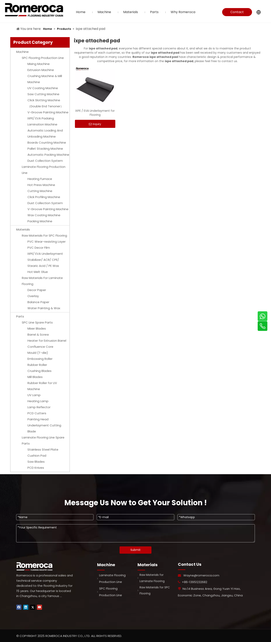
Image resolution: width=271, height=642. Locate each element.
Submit (135, 550)
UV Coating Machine (42, 88)
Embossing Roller (40, 359)
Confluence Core (40, 346)
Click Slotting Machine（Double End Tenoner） (45, 103)
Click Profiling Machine (43, 197)
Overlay (33, 296)
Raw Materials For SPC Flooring (44, 235)
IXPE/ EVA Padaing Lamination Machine (42, 121)
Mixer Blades (36, 328)
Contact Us (237, 13)
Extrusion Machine (40, 70)
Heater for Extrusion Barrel (46, 340)
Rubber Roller (37, 365)
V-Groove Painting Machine (47, 112)
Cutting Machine (39, 191)
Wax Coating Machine (43, 215)
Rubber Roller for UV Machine (42, 386)
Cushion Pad (36, 455)
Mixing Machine (38, 64)
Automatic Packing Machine (48, 154)
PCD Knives (35, 468)
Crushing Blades (39, 371)
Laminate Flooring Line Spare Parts (43, 440)
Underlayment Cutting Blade (44, 428)
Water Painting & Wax (43, 308)
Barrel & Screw (38, 334)
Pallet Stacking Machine (45, 148)
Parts (20, 316)
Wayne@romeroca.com (201, 575)
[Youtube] (39, 607)
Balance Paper (38, 302)
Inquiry (95, 124)
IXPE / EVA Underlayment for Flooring (95, 113)
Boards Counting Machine (46, 142)
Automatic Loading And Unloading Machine (45, 133)
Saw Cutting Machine (43, 94)
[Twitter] (32, 607)
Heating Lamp (37, 401)
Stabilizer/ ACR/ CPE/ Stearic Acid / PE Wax (43, 263)
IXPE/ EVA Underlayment (45, 254)
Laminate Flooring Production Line (43, 170)
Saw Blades (36, 461)
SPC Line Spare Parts (37, 322)
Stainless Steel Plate (42, 449)
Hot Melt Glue (37, 272)
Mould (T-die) (37, 353)
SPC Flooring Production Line (43, 58)
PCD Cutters (36, 413)
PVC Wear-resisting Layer (46, 241)
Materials (23, 229)
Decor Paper (36, 290)
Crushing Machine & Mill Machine (44, 79)
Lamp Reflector (38, 407)
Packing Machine (39, 221)
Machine (22, 52)
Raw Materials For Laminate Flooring (42, 281)
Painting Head (37, 419)
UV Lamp (34, 395)
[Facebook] (18, 607)
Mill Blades (35, 377)
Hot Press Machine (41, 185)
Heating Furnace (39, 179)
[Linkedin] (25, 607)
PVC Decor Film (38, 247)
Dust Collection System (45, 161)
